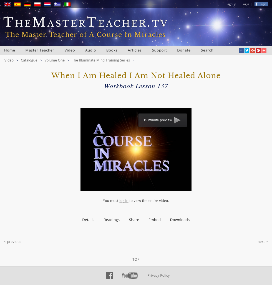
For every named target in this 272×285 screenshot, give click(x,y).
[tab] (88, 219)
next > (263, 241)
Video (70, 50)
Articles (135, 50)
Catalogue (29, 60)
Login (245, 4)
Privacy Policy (159, 275)
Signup (231, 4)
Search (207, 50)
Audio (90, 50)
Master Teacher (40, 50)
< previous (12, 241)
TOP (136, 259)
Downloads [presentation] (180, 219)
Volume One (55, 60)
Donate (184, 50)
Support (159, 50)
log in (123, 200)
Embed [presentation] (154, 219)
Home (9, 50)
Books (112, 50)
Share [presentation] (134, 219)
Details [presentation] (88, 219)
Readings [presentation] (112, 219)
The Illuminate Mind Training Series (101, 60)
